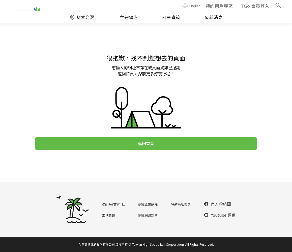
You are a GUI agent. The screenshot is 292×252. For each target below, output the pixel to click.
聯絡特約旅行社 (112, 204)
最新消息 (214, 22)
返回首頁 (146, 149)
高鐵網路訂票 (148, 215)
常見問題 (106, 215)
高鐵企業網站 (148, 204)
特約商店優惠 (182, 204)
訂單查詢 (171, 22)
